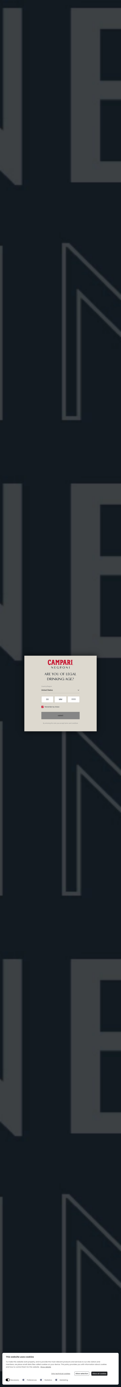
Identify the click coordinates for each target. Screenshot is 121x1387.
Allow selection (82, 1373)
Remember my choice (50, 707)
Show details (45, 1367)
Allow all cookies (99, 1373)
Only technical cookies (60, 1374)
